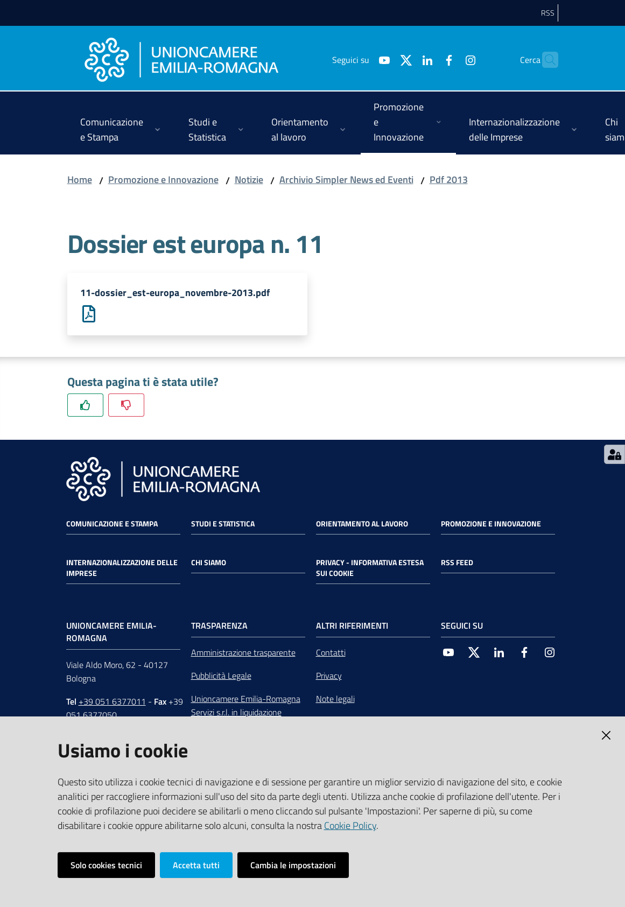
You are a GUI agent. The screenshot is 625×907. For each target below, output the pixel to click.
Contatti (331, 652)
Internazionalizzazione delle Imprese (122, 568)
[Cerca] (545, 60)
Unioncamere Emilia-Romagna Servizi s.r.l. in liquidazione (245, 706)
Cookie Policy (350, 825)
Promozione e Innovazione (163, 179)
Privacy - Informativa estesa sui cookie (370, 568)
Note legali (335, 699)
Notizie (249, 179)
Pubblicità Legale (221, 676)
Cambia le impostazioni (293, 865)
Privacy (329, 676)
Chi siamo (208, 563)
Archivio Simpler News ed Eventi (346, 179)
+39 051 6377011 (112, 701)
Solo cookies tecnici (106, 865)
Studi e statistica (223, 524)
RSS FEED (457, 563)
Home (79, 179)
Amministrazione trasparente (243, 652)
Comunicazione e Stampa (112, 524)
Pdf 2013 (449, 179)
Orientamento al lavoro (362, 524)
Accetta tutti (196, 865)
